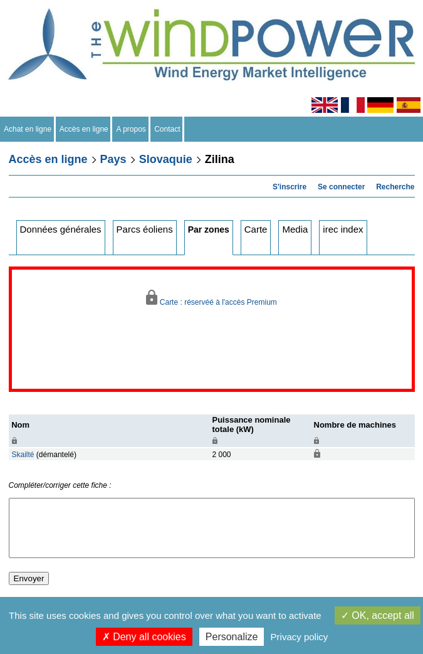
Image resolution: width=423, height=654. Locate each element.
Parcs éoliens (145, 229)
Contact (167, 129)
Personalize (232, 636)
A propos (131, 129)
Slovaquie (165, 159)
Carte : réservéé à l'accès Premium (211, 298)
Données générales (61, 229)
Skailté (23, 454)
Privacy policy (299, 636)
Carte (256, 229)
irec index (343, 229)
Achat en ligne (28, 129)
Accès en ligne (84, 129)
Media (295, 229)
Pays (113, 159)
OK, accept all (377, 615)
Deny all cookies (144, 636)
